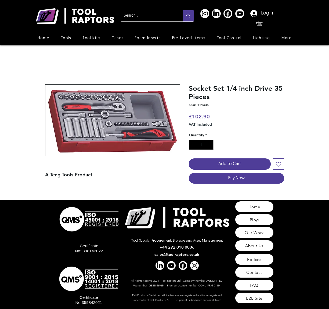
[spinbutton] (201, 145)
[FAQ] (254, 285)
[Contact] (254, 272)
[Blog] (254, 219)
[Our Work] (254, 232)
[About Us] (254, 245)
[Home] (254, 206)
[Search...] (147, 15)
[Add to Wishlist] (278, 164)
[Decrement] (193, 145)
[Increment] (209, 145)
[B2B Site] (254, 298)
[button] (261, 23)
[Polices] (254, 259)
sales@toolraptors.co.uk (176, 254)
